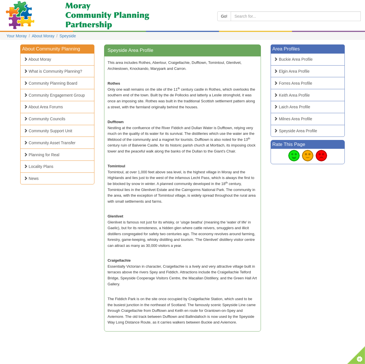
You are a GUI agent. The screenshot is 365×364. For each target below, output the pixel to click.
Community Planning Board (50, 83)
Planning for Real (41, 154)
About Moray (43, 36)
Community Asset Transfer (50, 143)
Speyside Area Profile (295, 131)
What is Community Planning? (53, 71)
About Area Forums (43, 107)
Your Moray (17, 36)
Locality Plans (38, 166)
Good (294, 155)
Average (307, 155)
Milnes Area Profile (293, 119)
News (31, 178)
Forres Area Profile (293, 83)
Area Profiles (286, 49)
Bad (321, 155)
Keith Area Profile (292, 95)
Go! (224, 16)
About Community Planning (51, 49)
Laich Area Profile (292, 107)
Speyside (68, 36)
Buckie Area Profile (293, 59)
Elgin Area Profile (291, 71)
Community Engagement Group (54, 95)
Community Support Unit (48, 131)
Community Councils (44, 119)
